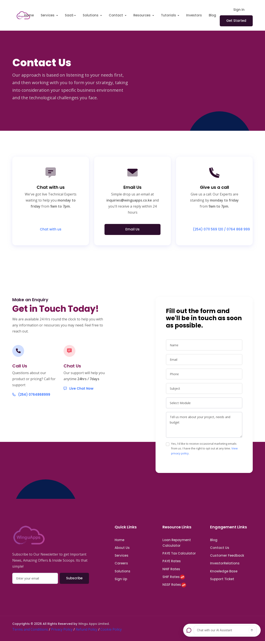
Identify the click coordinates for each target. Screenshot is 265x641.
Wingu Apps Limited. (93, 624)
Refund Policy (86, 629)
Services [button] (48, 15)
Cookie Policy (111, 629)
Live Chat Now (79, 405)
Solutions (122, 571)
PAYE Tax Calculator (179, 553)
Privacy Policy (62, 629)
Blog (212, 15)
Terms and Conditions (30, 629)
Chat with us (50, 229)
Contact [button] (116, 15)
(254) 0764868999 (31, 407)
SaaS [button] (69, 15)
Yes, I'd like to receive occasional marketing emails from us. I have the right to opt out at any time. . (204, 467)
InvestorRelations (225, 563)
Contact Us (219, 547)
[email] (204, 378)
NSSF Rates (174, 585)
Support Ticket (222, 579)
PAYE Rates (171, 561)
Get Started (236, 20)
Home (29, 15)
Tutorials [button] (169, 15)
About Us (122, 547)
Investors (194, 15)
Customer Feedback (227, 555)
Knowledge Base (223, 571)
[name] (204, 364)
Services (121, 555)
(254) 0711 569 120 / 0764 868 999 (217, 229)
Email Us (132, 229)
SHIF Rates (173, 577)
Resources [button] (142, 15)
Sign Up (121, 579)
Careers (121, 563)
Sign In (239, 9)
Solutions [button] (91, 15)
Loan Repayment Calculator (176, 543)
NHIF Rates (171, 569)
